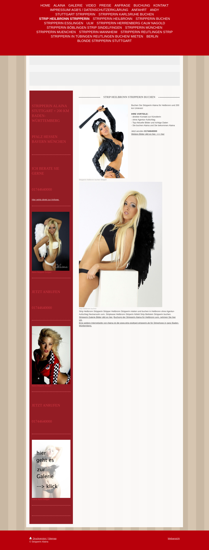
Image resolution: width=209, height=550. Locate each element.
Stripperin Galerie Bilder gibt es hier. (96, 317)
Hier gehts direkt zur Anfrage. (45, 199)
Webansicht (174, 538)
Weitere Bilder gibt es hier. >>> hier (147, 134)
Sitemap (52, 538)
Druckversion (38, 538)
